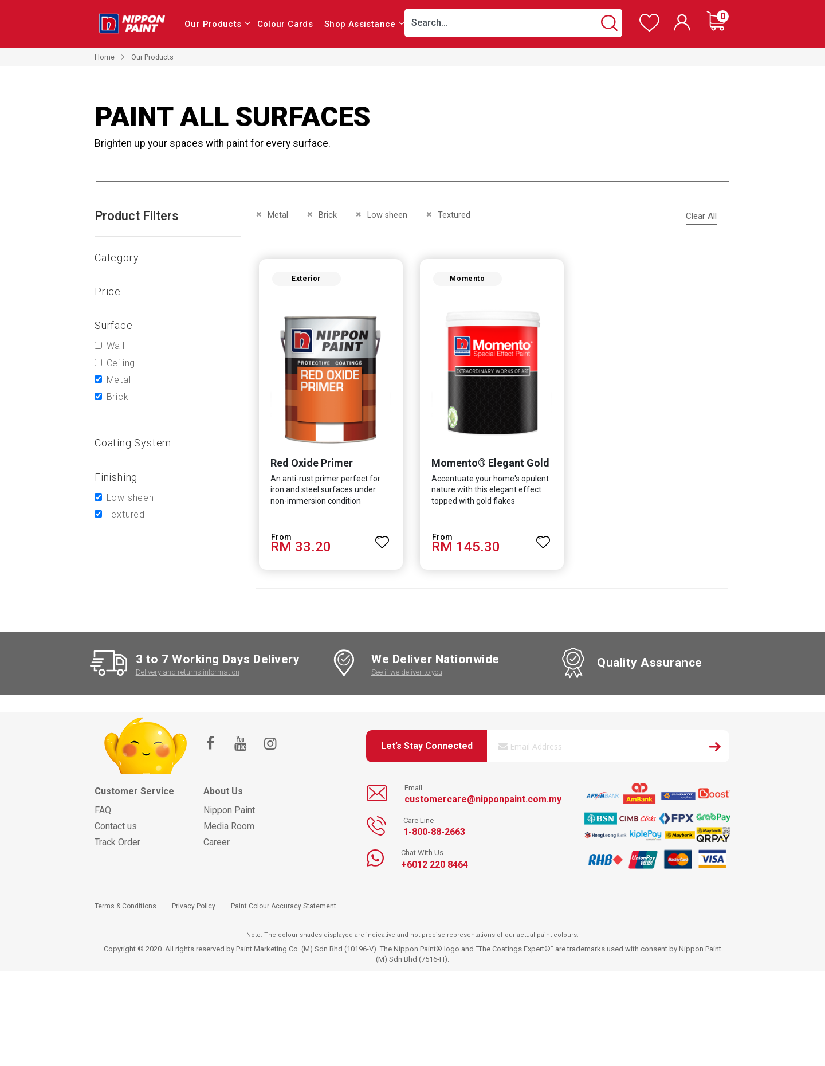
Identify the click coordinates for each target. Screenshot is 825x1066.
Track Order (117, 844)
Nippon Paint (229, 812)
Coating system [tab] (133, 443)
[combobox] (513, 23)
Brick (118, 396)
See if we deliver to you (406, 674)
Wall (116, 345)
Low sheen (130, 497)
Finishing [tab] (116, 477)
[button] (381, 539)
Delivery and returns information (187, 674)
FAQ (103, 812)
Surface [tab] (114, 325)
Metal (119, 379)
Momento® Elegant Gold (490, 464)
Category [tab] (117, 258)
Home (105, 57)
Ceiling (121, 363)
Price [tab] (108, 291)
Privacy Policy (193, 908)
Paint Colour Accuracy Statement (283, 908)
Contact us (116, 828)
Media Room (228, 828)
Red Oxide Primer (309, 464)
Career (216, 844)
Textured (126, 514)
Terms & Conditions (125, 908)
